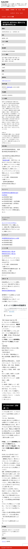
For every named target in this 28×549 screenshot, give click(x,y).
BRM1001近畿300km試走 (9, 290)
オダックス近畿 (10, 16)
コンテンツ (12, 13)
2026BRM (12, 9)
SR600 (23, 9)
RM (16, 9)
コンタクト (4, 16)
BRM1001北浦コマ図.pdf (8, 251)
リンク (21, 13)
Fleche (19, 9)
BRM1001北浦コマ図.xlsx (9, 253)
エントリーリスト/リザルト (9, 222)
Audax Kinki (4, 2)
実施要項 (7, 9)
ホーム (3, 9)
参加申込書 (9, 87)
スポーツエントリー (6, 80)
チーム (17, 13)
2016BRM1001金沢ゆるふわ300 (10, 238)
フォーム (4, 541)
